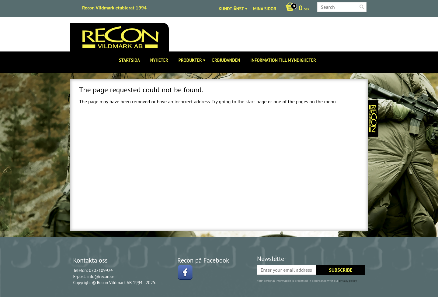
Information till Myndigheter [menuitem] (283, 60)
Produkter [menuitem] (190, 60)
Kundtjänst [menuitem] (231, 9)
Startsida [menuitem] (129, 60)
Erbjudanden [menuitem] (226, 60)
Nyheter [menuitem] (159, 60)
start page (255, 101)
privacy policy (348, 281)
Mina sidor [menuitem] (264, 9)
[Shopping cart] (296, 8)
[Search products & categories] (342, 7)
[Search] (362, 7)
